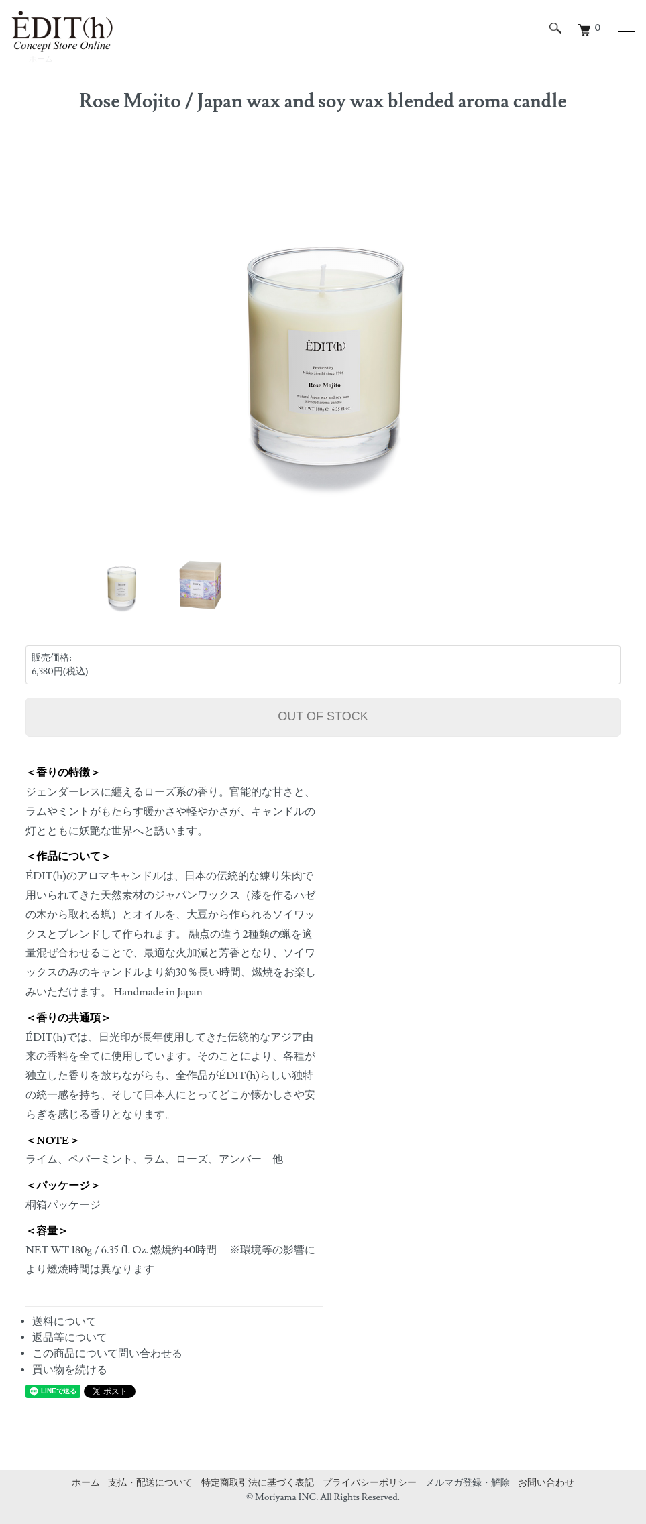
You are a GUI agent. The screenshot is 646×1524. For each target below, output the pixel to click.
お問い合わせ (546, 1483)
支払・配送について (150, 1483)
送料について (64, 1321)
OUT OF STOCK (323, 716)
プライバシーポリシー (370, 1483)
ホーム (86, 1483)
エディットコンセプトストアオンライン (62, 31)
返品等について (69, 1337)
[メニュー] (626, 28)
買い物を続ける (69, 1370)
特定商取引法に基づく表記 (257, 1483)
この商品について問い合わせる (107, 1353)
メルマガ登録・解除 (467, 1483)
